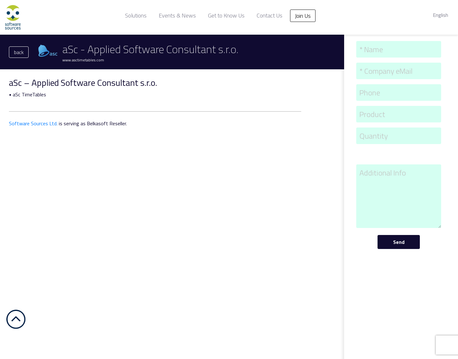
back (19, 52)
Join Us (303, 15)
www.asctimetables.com (83, 60)
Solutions (136, 15)
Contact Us (269, 15)
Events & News (177, 15)
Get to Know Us (226, 15)
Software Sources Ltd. (33, 123)
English (440, 15)
